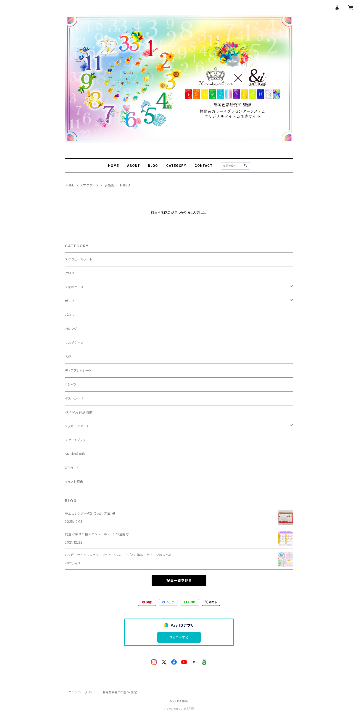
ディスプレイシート (78, 370)
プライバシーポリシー (81, 692)
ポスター (71, 301)
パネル (69, 315)
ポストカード (74, 398)
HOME (113, 166)
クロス (69, 273)
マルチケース (74, 343)
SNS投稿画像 (75, 454)
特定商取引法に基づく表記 (120, 692)
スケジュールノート (78, 259)
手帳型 (109, 185)
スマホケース (89, 185)
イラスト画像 (74, 482)
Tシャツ (70, 384)
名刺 (68, 356)
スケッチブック (75, 440)
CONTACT (204, 166)
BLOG (153, 166)
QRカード (72, 468)
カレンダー (72, 329)
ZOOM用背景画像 (78, 412)
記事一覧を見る (179, 580)
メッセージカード (77, 426)
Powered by (179, 708)
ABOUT (133, 166)
